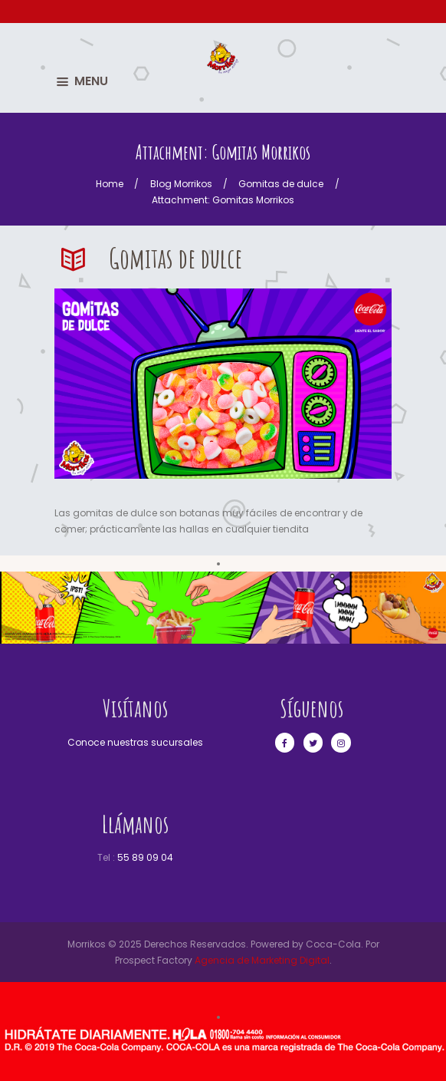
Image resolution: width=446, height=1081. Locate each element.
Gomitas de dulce (280, 183)
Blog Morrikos (181, 183)
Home (109, 183)
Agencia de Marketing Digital (262, 960)
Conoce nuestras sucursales (135, 742)
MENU (91, 81)
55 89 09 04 (145, 857)
